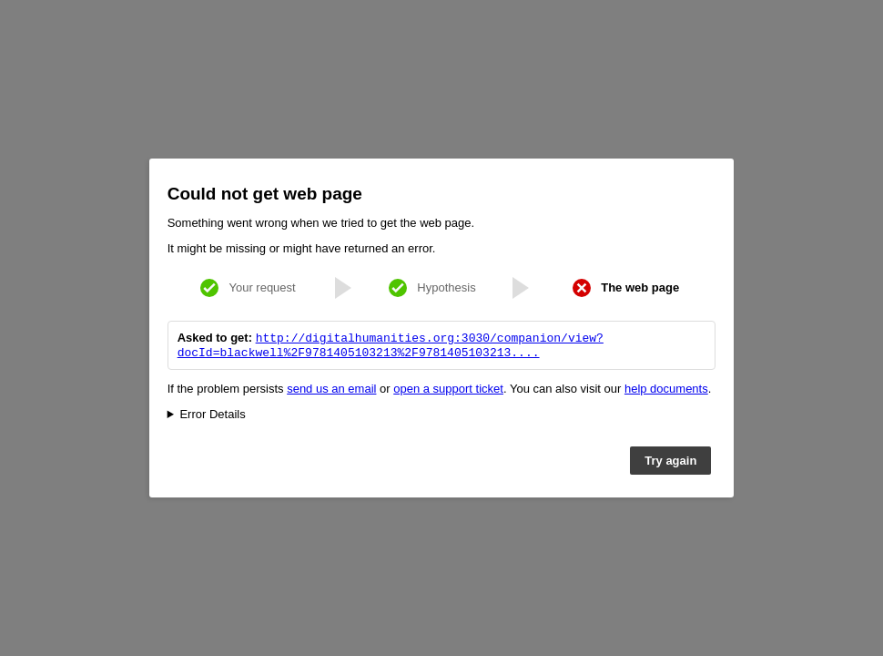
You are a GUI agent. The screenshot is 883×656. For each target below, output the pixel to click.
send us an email (331, 390)
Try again (670, 462)
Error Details (212, 416)
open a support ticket (448, 390)
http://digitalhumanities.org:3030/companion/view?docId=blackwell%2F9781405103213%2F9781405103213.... (391, 345)
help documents (666, 390)
